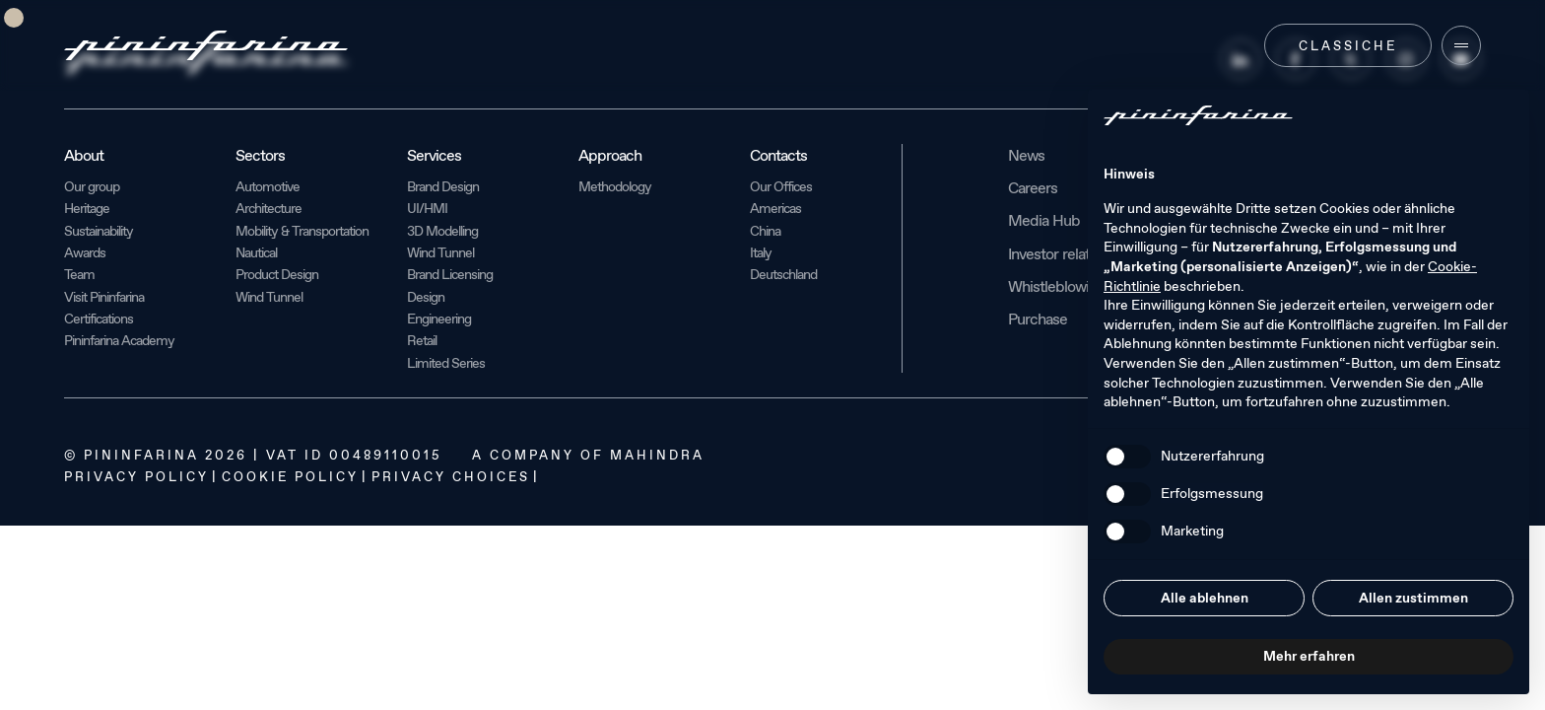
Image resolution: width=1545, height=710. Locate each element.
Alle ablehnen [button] (1204, 597)
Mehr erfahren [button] (1309, 656)
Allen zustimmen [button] (1413, 597)
